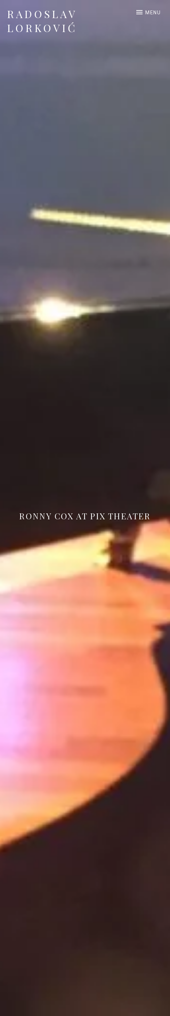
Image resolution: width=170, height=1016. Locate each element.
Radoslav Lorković (42, 21)
